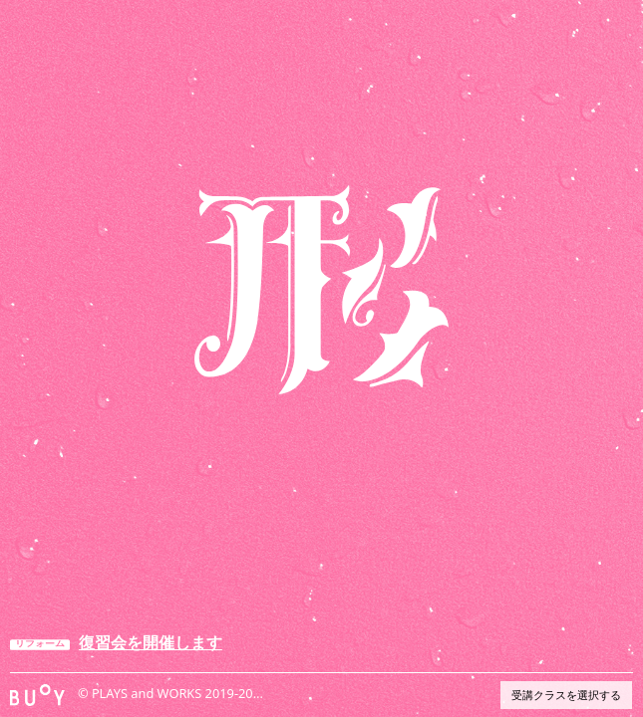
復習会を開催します (150, 642)
